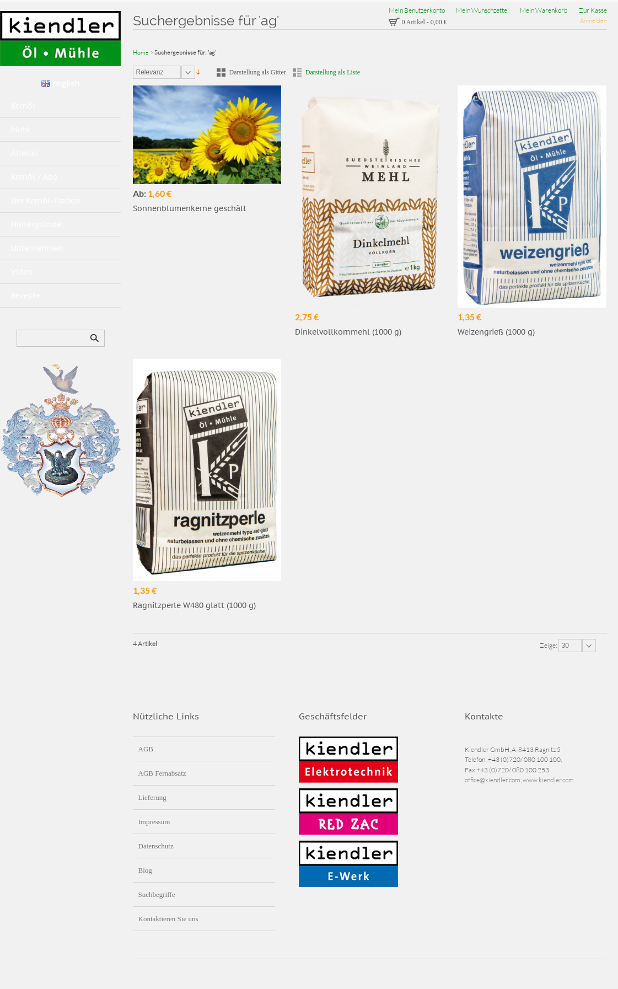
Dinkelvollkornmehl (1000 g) (348, 332)
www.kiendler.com (548, 780)
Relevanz (150, 72)
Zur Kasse (593, 10)
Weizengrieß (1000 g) (496, 332)
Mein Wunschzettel (482, 10)
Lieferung (152, 797)
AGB (145, 749)
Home (141, 52)
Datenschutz (156, 846)
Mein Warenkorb (544, 10)
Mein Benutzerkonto (417, 10)
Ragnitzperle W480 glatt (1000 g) (194, 605)
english (60, 83)
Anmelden (593, 20)
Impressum (154, 822)
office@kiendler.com (492, 780)
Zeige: (549, 645)
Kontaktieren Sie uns (168, 919)
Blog (145, 870)
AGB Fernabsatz (162, 773)
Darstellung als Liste (332, 72)
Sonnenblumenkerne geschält (189, 208)
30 (565, 645)
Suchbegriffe (156, 894)
